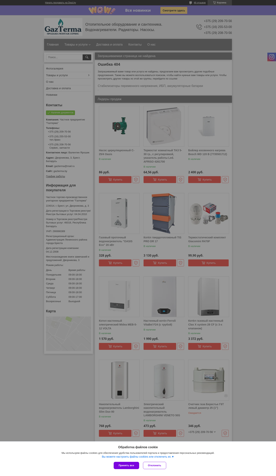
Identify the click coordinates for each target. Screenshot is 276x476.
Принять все (126, 465)
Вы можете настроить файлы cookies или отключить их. (136, 456)
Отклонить (154, 465)
